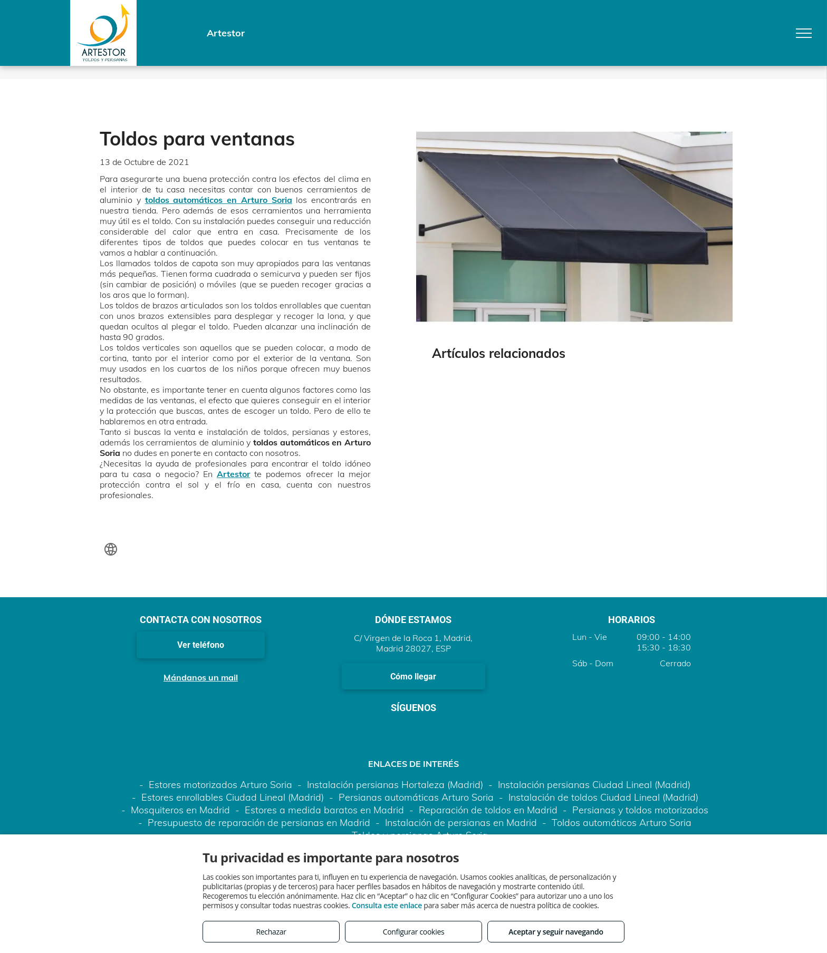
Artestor (233, 474)
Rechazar (271, 932)
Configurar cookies (414, 932)
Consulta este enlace (387, 905)
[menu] (804, 33)
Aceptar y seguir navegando (555, 932)
